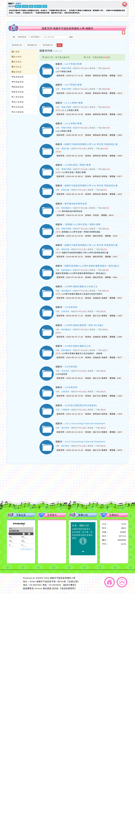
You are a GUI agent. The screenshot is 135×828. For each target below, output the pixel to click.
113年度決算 (71, 387)
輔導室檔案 (17, 92)
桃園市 (18, 4)
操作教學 (16, 57)
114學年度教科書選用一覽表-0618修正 (84, 325)
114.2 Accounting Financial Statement (85, 423)
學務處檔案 (17, 82)
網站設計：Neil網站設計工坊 (14, 583)
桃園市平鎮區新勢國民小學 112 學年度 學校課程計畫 (91, 245)
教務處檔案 (17, 77)
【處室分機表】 (69, 585)
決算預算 (65, 311)
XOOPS (39, 578)
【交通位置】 (73, 581)
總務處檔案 (17, 87)
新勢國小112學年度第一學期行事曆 (83, 224)
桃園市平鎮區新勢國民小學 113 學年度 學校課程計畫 (91, 144)
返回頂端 (122, 582)
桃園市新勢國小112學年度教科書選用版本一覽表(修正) (92, 266)
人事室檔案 (17, 97)
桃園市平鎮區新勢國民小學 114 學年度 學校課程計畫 (91, 185)
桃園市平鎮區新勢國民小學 (63, 578)
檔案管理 (11, 6)
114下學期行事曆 (73, 85)
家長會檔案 (17, 107)
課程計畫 (65, 149)
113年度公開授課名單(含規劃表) (81, 405)
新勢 (31, 6)
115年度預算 (71, 366)
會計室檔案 (17, 102)
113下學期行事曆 (73, 64)
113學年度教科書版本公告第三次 (81, 286)
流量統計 (114, 515)
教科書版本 (66, 208)
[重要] (58, 110)
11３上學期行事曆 (74, 103)
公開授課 (65, 410)
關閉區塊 (124, 4)
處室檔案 (16, 72)
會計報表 (65, 428)
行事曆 (15, 52)
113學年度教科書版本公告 (78, 346)
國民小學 (38, 6)
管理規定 (16, 67)
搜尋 (71, 37)
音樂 (44, 6)
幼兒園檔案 (17, 112)
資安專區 (16, 62)
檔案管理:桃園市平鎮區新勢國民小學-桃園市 (67, 28)
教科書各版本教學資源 (76, 203)
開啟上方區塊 (123, 33)
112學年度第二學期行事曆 (78, 165)
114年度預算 (71, 307)
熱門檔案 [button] (35, 37)
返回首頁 (109, 582)
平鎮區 (25, 6)
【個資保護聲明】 (67, 588)
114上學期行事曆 (73, 123)
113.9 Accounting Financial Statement (85, 441)
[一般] (58, 211)
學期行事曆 (66, 68)
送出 (59, 45)
